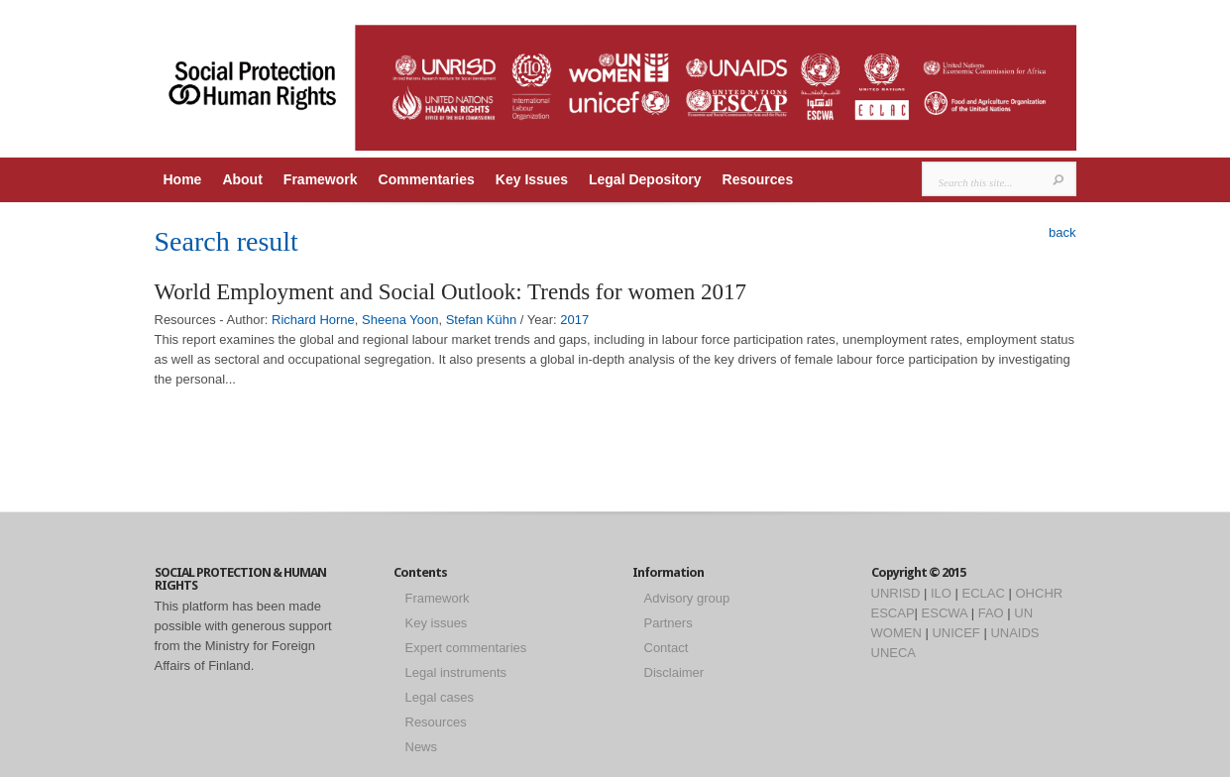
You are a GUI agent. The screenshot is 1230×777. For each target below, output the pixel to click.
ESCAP (893, 613)
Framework (320, 179)
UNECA (894, 652)
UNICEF (955, 632)
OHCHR (1039, 593)
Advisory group (687, 598)
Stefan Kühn (481, 319)
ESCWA (944, 613)
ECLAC (983, 593)
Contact (666, 647)
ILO (941, 593)
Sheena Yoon (400, 319)
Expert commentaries (466, 647)
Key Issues (532, 179)
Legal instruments (456, 672)
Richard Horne (313, 319)
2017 (574, 319)
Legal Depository (645, 179)
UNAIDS (1014, 632)
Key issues (436, 622)
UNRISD (896, 593)
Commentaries (427, 179)
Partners (668, 622)
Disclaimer (674, 672)
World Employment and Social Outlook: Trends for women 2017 (450, 291)
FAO (991, 613)
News (421, 746)
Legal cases (439, 697)
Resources (758, 179)
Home (183, 179)
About (242, 179)
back (1062, 232)
